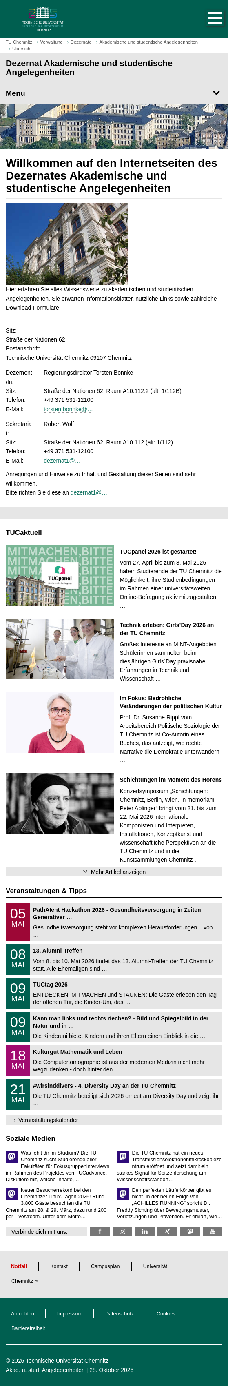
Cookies (166, 1314)
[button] (207, 19)
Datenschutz (119, 1314)
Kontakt (59, 1266)
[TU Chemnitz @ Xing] (167, 1231)
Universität (155, 1266)
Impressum (69, 1314)
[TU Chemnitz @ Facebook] (100, 1231)
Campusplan (105, 1266)
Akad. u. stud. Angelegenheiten (45, 1370)
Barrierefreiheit (28, 1328)
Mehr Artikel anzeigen (118, 872)
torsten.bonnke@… (68, 409)
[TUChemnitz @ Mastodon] (190, 1231)
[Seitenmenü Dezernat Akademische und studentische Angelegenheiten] (114, 93)
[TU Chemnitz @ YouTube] (212, 1231)
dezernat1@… (62, 460)
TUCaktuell (24, 533)
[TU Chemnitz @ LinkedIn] (145, 1231)
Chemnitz (22, 1281)
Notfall (19, 1266)
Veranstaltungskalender (48, 1120)
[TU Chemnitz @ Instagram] (122, 1231)
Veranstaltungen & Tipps (46, 891)
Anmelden (22, 1314)
